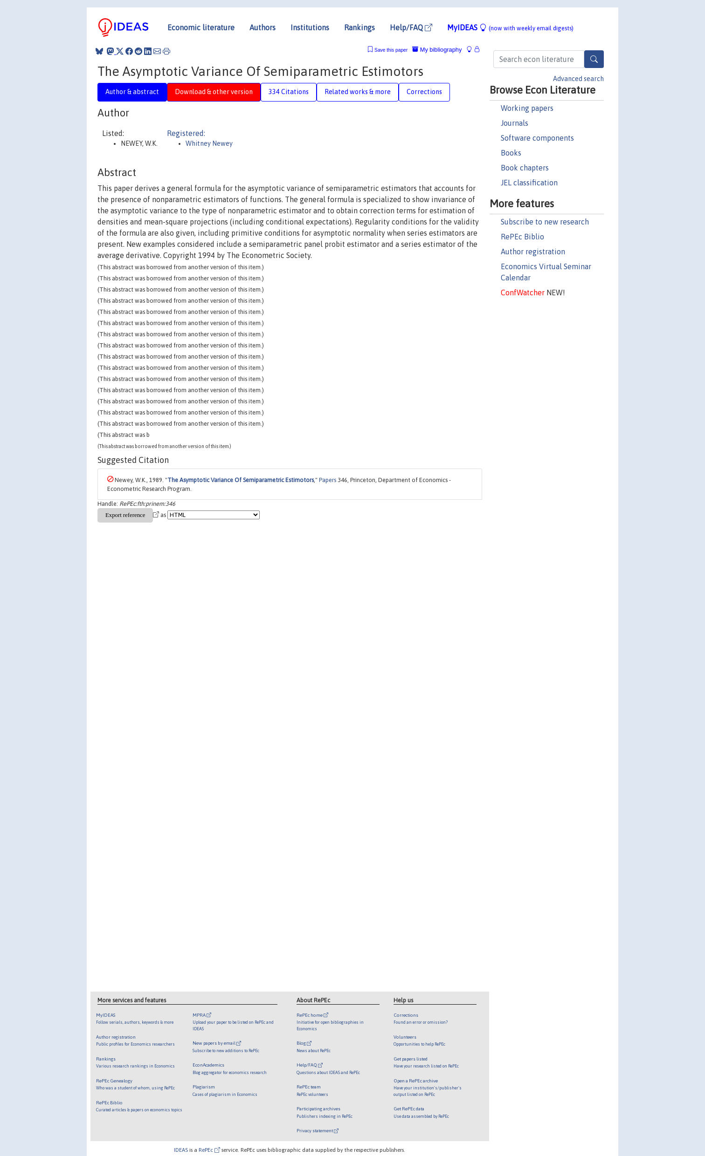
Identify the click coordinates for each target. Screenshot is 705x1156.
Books (511, 153)
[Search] (594, 59)
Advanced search (578, 78)
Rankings (359, 27)
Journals (514, 123)
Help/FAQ (411, 27)
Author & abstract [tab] (132, 91)
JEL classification (529, 182)
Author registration (533, 251)
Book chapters (525, 167)
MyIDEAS (510, 27)
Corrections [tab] (424, 91)
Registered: (186, 133)
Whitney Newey (209, 143)
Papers (327, 479)
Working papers (527, 108)
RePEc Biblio (522, 236)
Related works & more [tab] (358, 91)
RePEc (209, 1150)
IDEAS (181, 1150)
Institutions (309, 27)
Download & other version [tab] (214, 91)
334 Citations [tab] (289, 91)
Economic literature (201, 27)
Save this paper (391, 50)
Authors (262, 27)
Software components (537, 138)
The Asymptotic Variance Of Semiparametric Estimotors (240, 479)
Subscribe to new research (545, 222)
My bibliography (437, 49)
